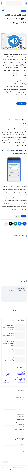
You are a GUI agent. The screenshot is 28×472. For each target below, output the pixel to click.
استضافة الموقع (20, 421)
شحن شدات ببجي (21, 372)
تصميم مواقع (7, 380)
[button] (20, 224)
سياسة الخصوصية (20, 397)
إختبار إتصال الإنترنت (19, 416)
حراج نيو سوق (21, 382)
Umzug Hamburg (21, 374)
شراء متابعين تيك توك (19, 379)
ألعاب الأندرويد (20, 414)
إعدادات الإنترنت (20, 419)
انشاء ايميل (22, 380)
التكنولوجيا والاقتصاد (19, 429)
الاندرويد (23, 11)
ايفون (22, 431)
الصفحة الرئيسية (20, 394)
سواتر (9, 373)
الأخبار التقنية (21, 424)
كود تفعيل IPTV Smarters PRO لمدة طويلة (8, 343)
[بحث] (2, 3)
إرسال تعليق (21, 288)
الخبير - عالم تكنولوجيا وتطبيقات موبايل (10, 468)
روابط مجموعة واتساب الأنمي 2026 (9, 350)
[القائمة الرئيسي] (25, 3)
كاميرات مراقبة (6, 382)
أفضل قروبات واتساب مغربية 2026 (8, 334)
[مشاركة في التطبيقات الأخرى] (6, 224)
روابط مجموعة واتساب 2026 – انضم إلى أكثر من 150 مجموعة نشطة (8, 327)
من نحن (22, 402)
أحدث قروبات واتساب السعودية (9, 359)
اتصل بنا (22, 400)
